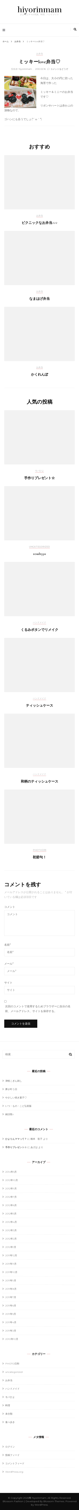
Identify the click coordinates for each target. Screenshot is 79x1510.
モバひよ (39, 470)
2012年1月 (10, 1247)
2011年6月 (10, 1305)
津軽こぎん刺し (13, 1080)
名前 (7, 944)
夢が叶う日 (11, 1089)
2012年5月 (11, 1213)
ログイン (10, 1446)
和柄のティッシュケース (39, 781)
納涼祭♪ (9, 1114)
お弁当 (39, 53)
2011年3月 (10, 1330)
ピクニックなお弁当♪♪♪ (39, 223)
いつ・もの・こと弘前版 (18, 1105)
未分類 (8, 1413)
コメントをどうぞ (59, 69)
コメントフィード (14, 1463)
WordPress (41, 1504)
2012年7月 (11, 1196)
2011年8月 (11, 1288)
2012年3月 (11, 1230)
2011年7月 (10, 1297)
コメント (9, 906)
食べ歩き (10, 1422)
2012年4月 (11, 1221)
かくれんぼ (39, 375)
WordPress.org (14, 1471)
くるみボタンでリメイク (39, 630)
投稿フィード (12, 1455)
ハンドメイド (39, 622)
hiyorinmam (39, 10)
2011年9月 (10, 1280)
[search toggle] (75, 29)
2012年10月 (11, 1180)
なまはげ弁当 (39, 299)
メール (9, 963)
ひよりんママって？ (16, 1138)
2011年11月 (11, 1263)
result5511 (39, 554)
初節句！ (39, 857)
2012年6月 (11, 1205)
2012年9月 (11, 1188)
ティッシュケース (39, 706)
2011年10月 (11, 1272)
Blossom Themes (53, 1501)
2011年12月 (11, 1255)
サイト (8, 982)
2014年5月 (11, 1171)
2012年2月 (11, 1238)
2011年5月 (10, 1313)
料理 (7, 1405)
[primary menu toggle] (5, 30)
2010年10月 (11, 1339)
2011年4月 (10, 1322)
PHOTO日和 (39, 850)
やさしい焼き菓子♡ (16, 1097)
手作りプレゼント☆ (39, 478)
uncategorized (39, 546)
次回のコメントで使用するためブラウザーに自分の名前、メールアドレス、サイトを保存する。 (37, 1009)
